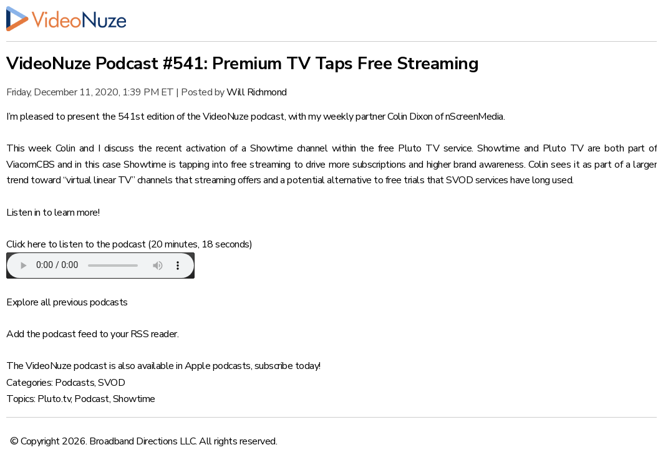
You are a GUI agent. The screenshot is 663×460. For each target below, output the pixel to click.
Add (15, 334)
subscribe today (286, 366)
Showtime (134, 399)
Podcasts (74, 383)
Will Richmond (256, 92)
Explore (22, 302)
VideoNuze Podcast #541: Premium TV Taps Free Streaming (242, 63)
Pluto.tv (53, 399)
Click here (26, 244)
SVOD (111, 383)
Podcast (91, 399)
